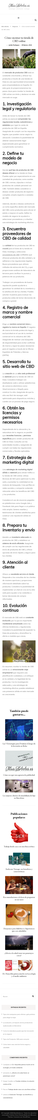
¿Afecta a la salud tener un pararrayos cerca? (19, 954)
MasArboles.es (19, 5)
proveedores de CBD (11, 255)
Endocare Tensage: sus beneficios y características (19, 870)
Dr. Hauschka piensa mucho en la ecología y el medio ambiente (19, 974)
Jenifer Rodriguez (14, 45)
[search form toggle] (36, 20)
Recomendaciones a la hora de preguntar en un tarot (19, 898)
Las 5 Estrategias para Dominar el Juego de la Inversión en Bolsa (19, 744)
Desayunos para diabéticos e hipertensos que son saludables (19, 929)
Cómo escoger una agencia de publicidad (19, 775)
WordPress (26, 1117)
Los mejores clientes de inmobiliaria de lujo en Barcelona (19, 796)
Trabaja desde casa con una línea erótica (19, 846)
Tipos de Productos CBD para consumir (16, 1039)
